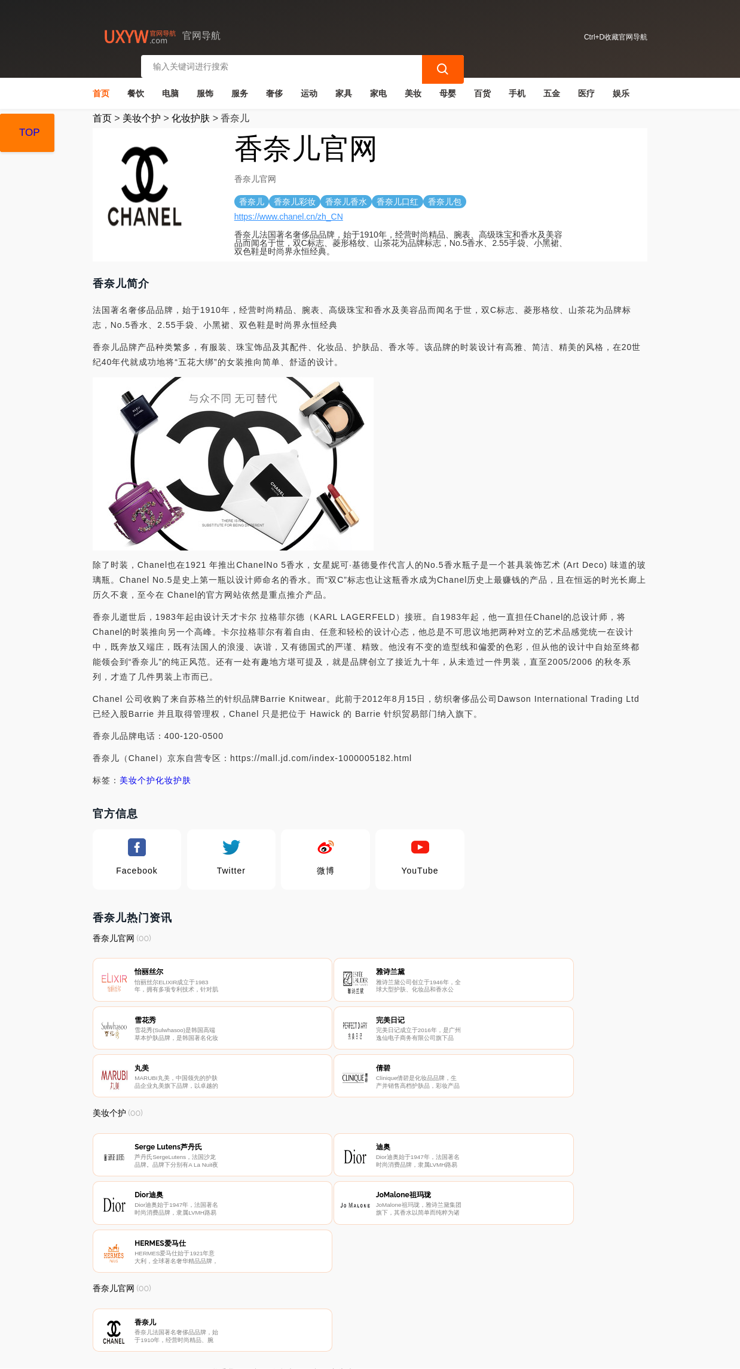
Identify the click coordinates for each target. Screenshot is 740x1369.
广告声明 (346, 1304)
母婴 (447, 87)
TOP (29, 132)
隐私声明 (286, 1304)
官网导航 (287, 1350)
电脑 (170, 87)
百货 (482, 87)
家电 (378, 87)
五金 (551, 87)
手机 (517, 87)
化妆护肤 (191, 112)
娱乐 (621, 87)
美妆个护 (142, 112)
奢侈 (274, 87)
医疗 (586, 87)
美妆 (413, 87)
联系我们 (226, 1304)
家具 (343, 87)
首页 (101, 87)
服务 (239, 87)
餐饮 (135, 87)
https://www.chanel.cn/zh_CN (288, 210)
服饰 (205, 87)
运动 (309, 87)
